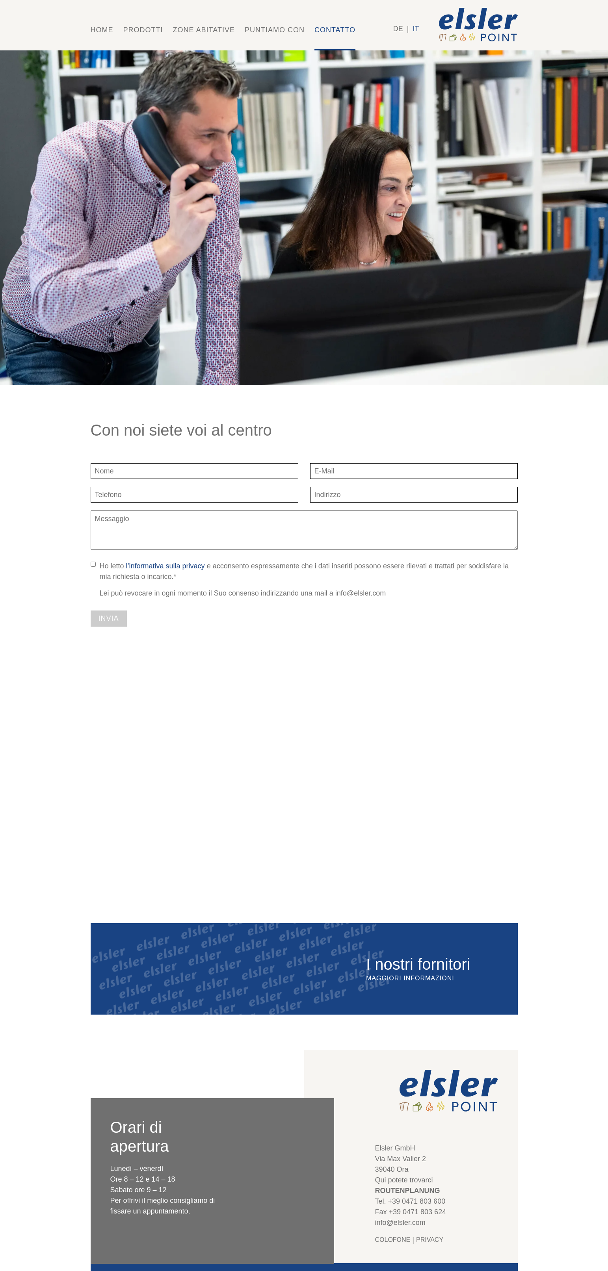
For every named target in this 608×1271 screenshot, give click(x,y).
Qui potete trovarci (404, 1180)
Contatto (334, 30)
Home (102, 30)
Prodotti (143, 30)
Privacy (429, 1240)
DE (398, 28)
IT (416, 28)
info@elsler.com (400, 1222)
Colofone (393, 1240)
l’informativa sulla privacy (165, 566)
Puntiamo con (275, 30)
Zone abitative (204, 30)
